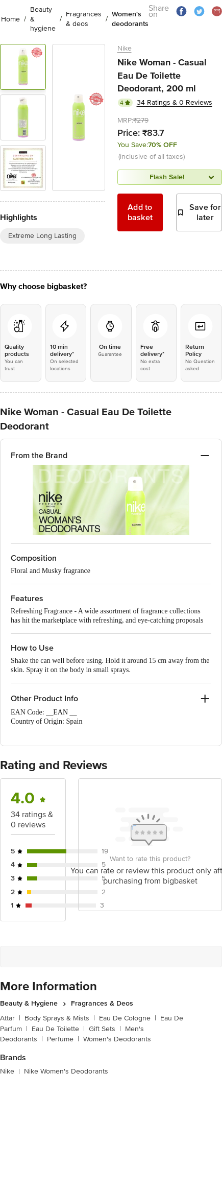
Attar (10, 1014)
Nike (124, 48)
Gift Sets (105, 1024)
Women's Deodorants (117, 1035)
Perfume (63, 1035)
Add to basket (140, 212)
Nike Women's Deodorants (66, 1067)
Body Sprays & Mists (59, 1014)
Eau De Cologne (127, 1014)
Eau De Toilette (58, 1024)
